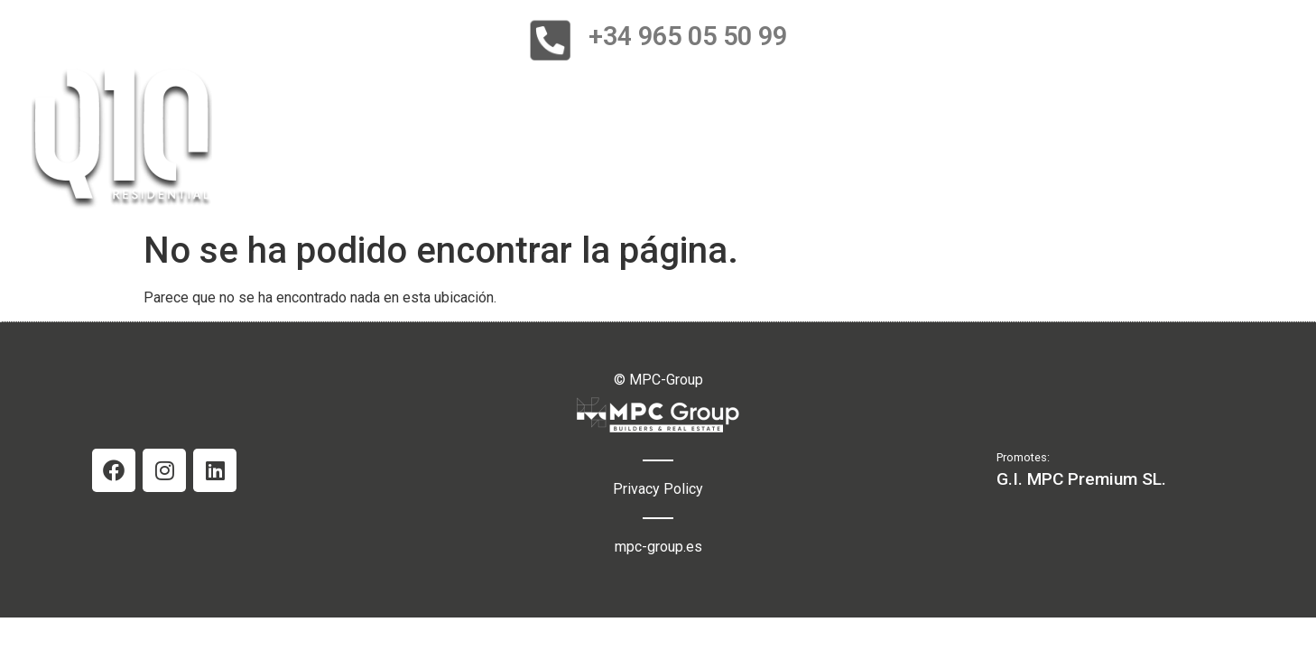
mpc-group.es (658, 546)
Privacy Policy (658, 488)
